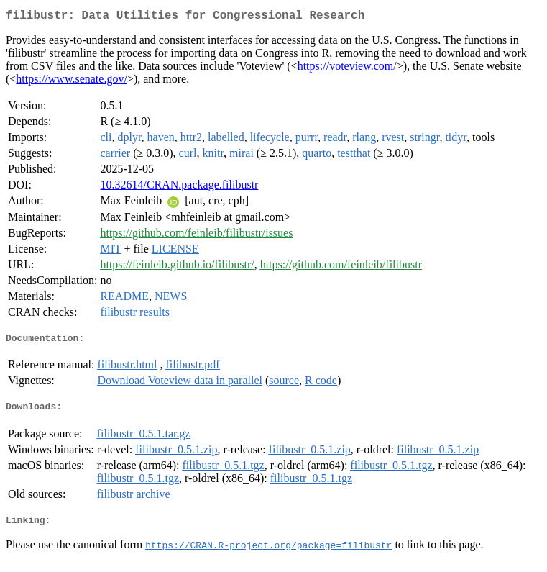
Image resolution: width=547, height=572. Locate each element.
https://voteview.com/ (347, 69)
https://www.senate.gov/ (71, 82)
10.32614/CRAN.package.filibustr (179, 187)
